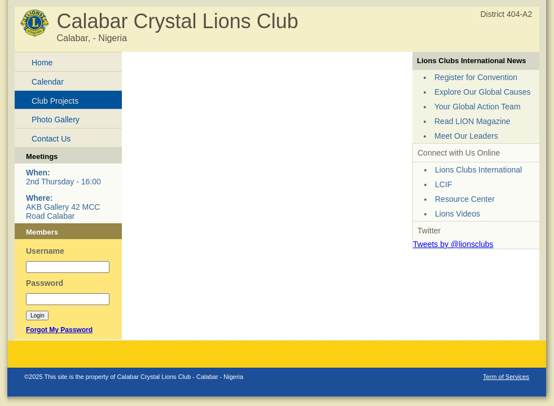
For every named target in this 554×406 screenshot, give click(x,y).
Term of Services (506, 376)
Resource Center (465, 199)
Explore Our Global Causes (482, 91)
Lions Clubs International (478, 169)
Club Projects (55, 100)
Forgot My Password (59, 330)
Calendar (48, 81)
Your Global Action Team (477, 106)
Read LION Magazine (472, 121)
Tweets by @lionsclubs (453, 244)
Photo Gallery (56, 119)
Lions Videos (457, 213)
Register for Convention (475, 77)
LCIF (443, 184)
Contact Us (51, 138)
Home (42, 62)
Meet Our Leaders (466, 135)
